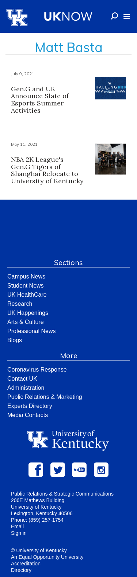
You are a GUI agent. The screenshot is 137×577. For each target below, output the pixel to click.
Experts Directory (29, 406)
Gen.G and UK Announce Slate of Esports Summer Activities (40, 100)
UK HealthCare (27, 295)
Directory (21, 570)
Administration (25, 388)
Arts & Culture (25, 322)
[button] (126, 16)
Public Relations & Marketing (44, 397)
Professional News (31, 331)
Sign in (19, 533)
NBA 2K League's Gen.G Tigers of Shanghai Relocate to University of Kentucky (47, 170)
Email (17, 526)
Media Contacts (27, 415)
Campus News (26, 276)
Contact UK (22, 379)
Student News (25, 286)
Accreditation (26, 563)
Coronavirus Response (37, 369)
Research (19, 304)
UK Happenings (27, 313)
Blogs (14, 340)
